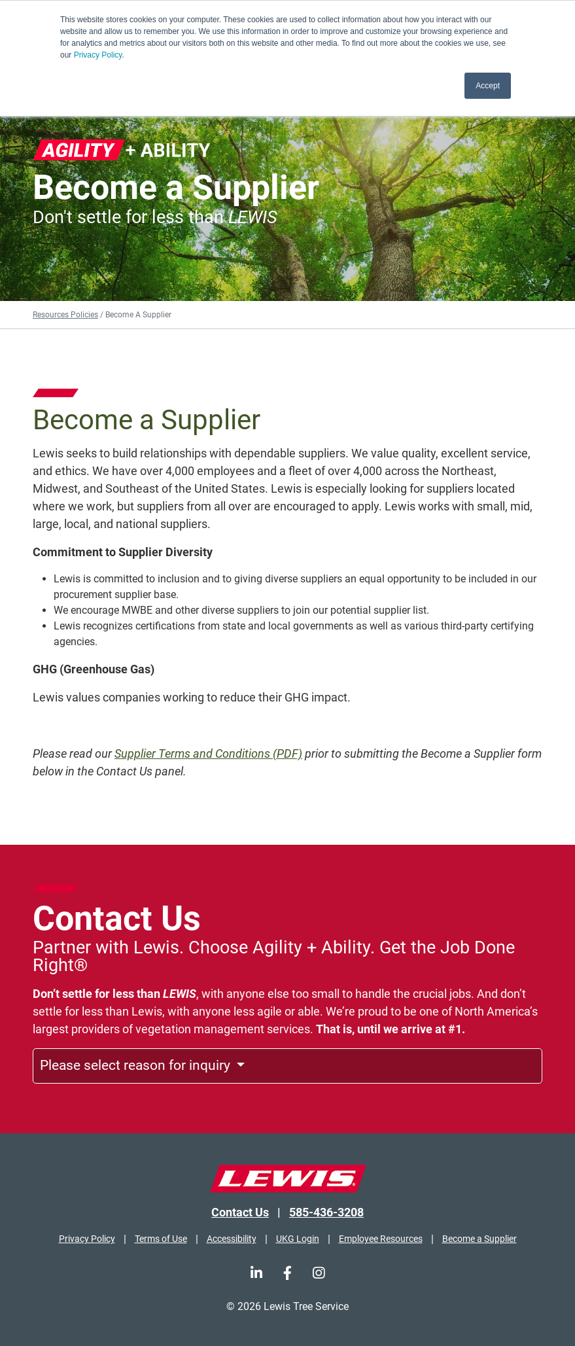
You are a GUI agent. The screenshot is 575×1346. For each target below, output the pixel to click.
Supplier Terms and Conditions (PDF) (208, 753)
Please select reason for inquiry (137, 1065)
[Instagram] (318, 1273)
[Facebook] (287, 1273)
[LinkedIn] (256, 1273)
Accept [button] (488, 85)
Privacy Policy (98, 55)
